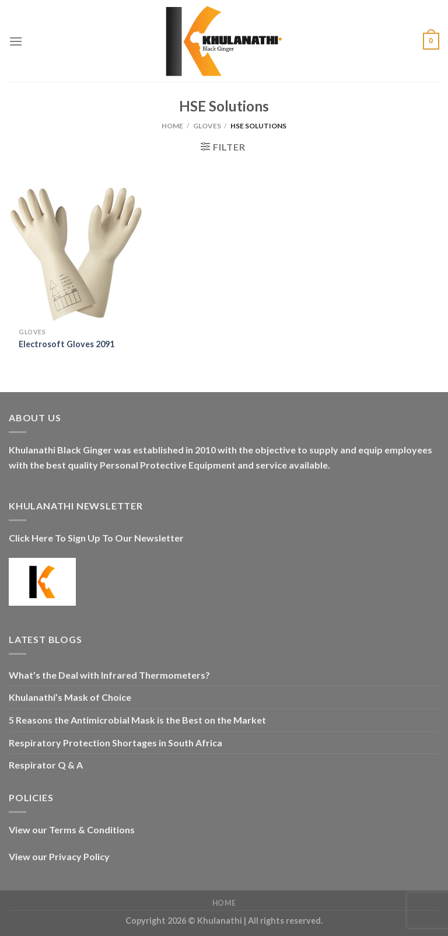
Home (172, 125)
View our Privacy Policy (59, 856)
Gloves (207, 125)
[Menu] (16, 41)
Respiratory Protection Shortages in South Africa (115, 742)
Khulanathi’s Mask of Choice (70, 697)
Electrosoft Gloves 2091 (66, 344)
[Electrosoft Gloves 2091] (77, 254)
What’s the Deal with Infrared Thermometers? (109, 674)
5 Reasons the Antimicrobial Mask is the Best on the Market (137, 719)
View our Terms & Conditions (72, 829)
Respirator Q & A (46, 764)
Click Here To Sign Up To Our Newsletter (96, 537)
